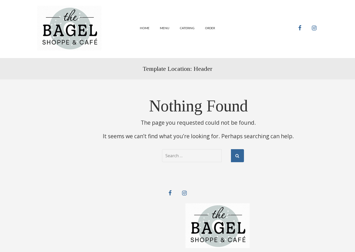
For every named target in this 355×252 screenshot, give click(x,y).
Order (210, 28)
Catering (187, 28)
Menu (164, 28)
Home (145, 28)
